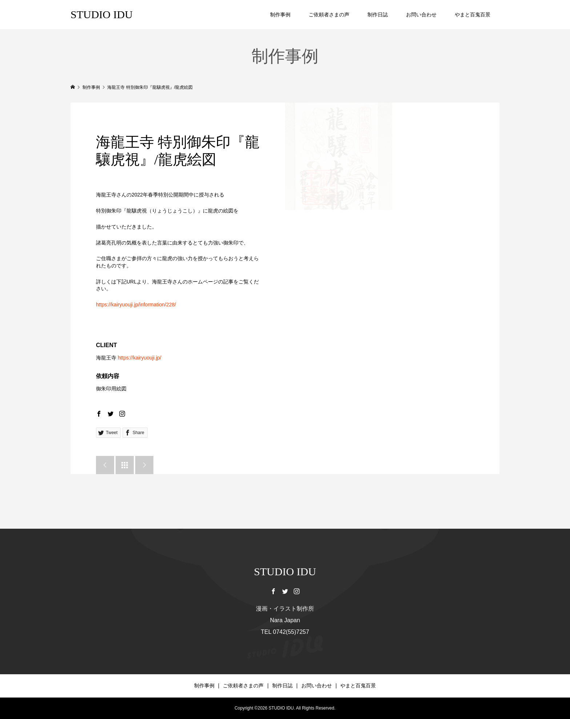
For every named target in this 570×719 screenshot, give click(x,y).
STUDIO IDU (102, 14)
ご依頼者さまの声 (329, 14)
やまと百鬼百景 (472, 14)
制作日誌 (378, 14)
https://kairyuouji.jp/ (139, 358)
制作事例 (280, 14)
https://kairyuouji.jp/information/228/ (136, 304)
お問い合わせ (421, 14)
